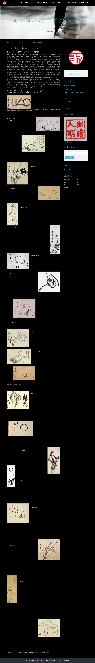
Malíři (68, 3)
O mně (74, 3)
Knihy (53, 3)
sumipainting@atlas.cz (71, 75)
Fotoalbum (45, 3)
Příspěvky (60, 3)
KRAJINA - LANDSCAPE (70, 89)
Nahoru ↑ (67, 660)
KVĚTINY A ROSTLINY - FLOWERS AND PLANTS (73, 93)
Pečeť (37, 3)
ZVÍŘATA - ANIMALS (69, 98)
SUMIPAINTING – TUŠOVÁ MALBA (47, 20)
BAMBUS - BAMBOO (69, 86)
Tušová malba (29, 3)
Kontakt (81, 3)
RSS (42, 660)
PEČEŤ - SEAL (67, 108)
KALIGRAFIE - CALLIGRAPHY (71, 105)
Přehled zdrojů (68, 170)
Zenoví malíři (20, 42)
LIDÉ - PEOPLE (67, 101)
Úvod (20, 3)
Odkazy (88, 3)
